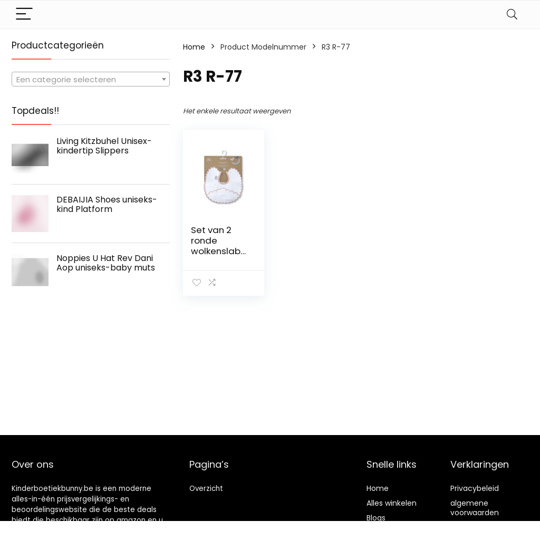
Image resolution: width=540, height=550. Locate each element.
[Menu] (24, 14)
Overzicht (206, 489)
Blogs (376, 518)
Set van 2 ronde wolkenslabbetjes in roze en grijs (218, 251)
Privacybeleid (474, 488)
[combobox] (91, 79)
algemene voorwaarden (474, 508)
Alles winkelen (392, 503)
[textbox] (90, 79)
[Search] (512, 14)
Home (194, 47)
